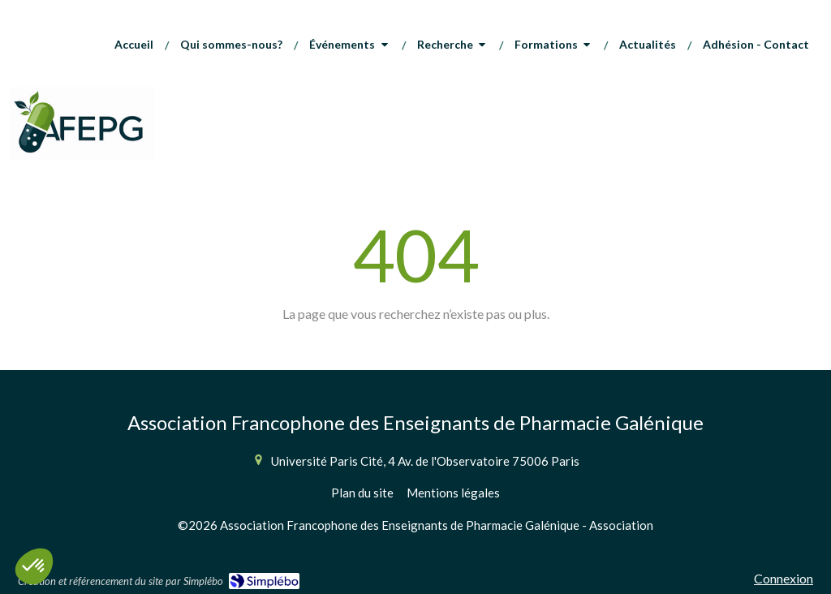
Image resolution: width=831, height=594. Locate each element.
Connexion (783, 578)
